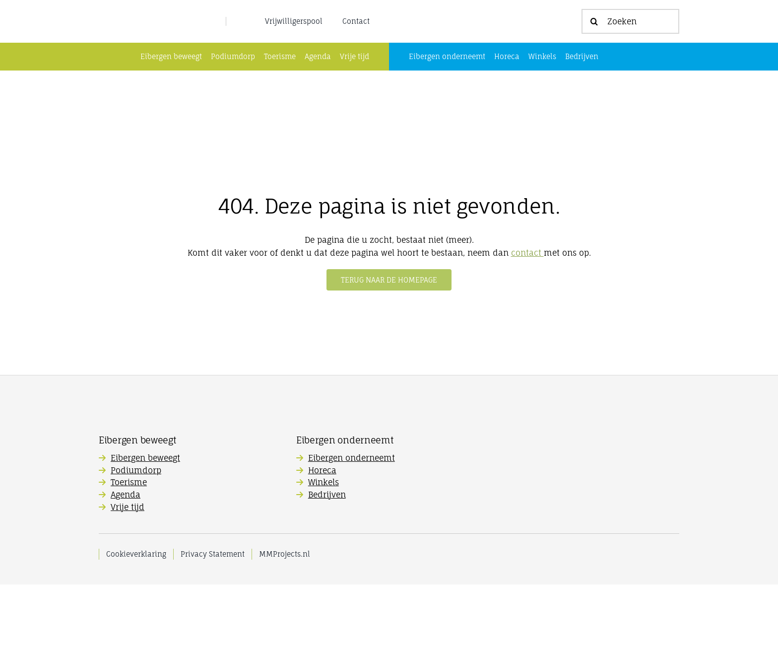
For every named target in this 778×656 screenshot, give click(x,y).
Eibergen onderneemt (351, 529)
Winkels (323, 554)
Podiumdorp (136, 542)
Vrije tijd (127, 578)
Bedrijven (327, 566)
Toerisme (129, 554)
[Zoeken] (630, 57)
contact (527, 324)
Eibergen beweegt (145, 529)
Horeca (322, 542)
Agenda (125, 566)
